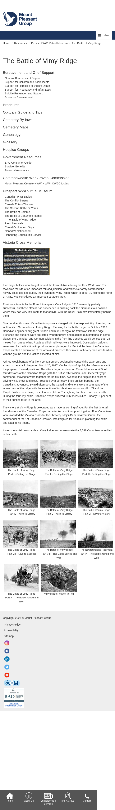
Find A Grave (67, 797)
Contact (87, 797)
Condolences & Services (48, 798)
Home (9, 797)
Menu (104, 35)
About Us (29, 797)
